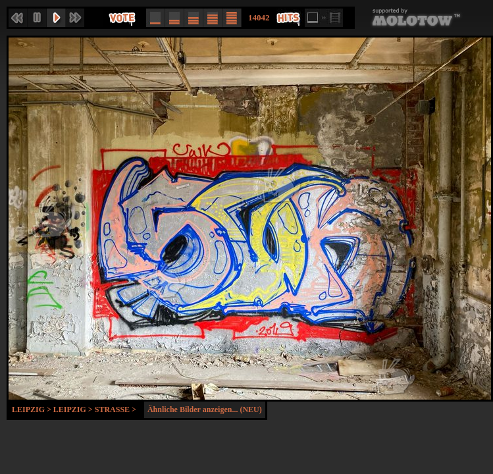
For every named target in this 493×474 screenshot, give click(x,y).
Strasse (112, 409)
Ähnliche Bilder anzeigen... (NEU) (204, 409)
